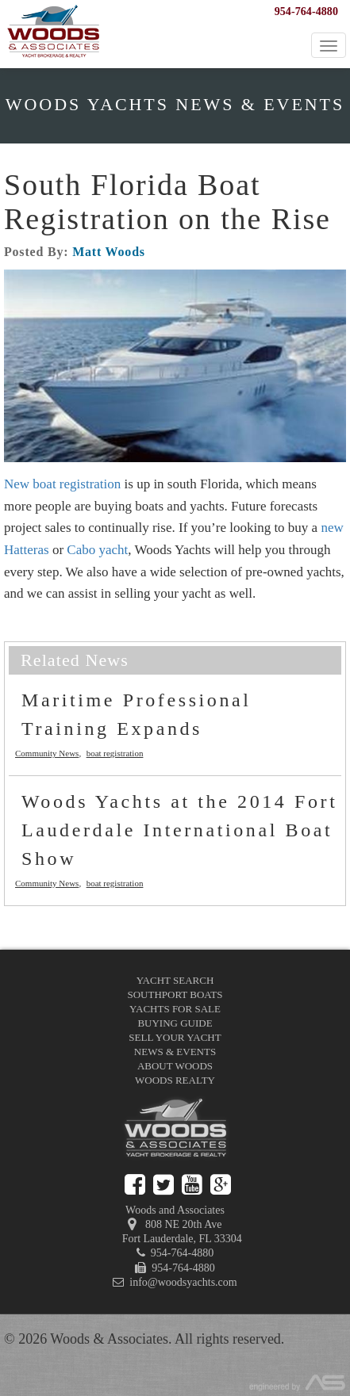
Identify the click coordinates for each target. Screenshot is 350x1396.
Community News (47, 753)
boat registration (115, 753)
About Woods (175, 1066)
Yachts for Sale (175, 1009)
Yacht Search (175, 980)
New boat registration (62, 483)
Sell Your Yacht (175, 1037)
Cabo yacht (97, 549)
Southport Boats (175, 994)
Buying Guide (174, 1023)
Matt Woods (108, 251)
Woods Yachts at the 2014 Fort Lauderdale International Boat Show (179, 830)
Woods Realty (175, 1080)
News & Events (175, 1052)
